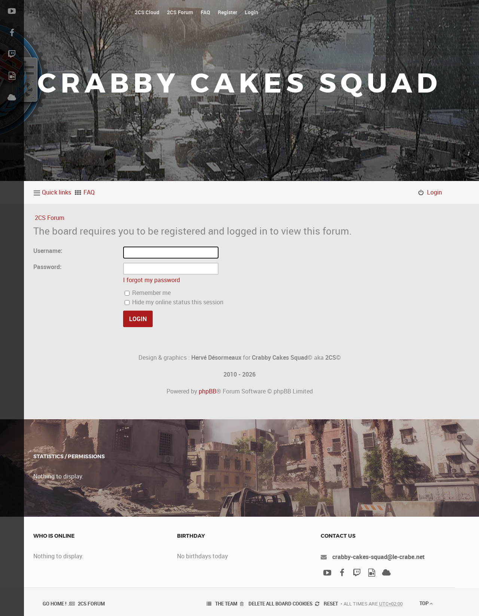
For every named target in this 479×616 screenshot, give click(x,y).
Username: (47, 251)
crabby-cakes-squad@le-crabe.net (378, 557)
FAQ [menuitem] (89, 192)
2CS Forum (49, 218)
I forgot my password (151, 280)
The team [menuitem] (226, 603)
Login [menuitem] (434, 192)
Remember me (148, 293)
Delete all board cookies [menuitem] (280, 603)
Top (426, 603)
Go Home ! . (56, 603)
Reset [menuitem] (331, 603)
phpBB (207, 391)
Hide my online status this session (174, 302)
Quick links (56, 192)
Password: (47, 267)
